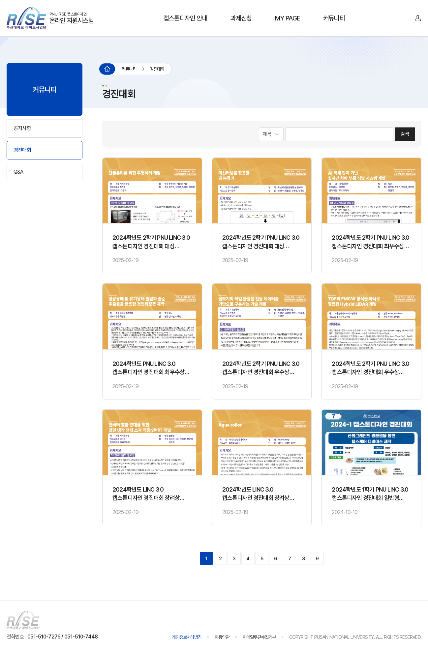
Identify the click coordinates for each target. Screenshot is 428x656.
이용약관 (222, 637)
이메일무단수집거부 (259, 637)
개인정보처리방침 (186, 637)
